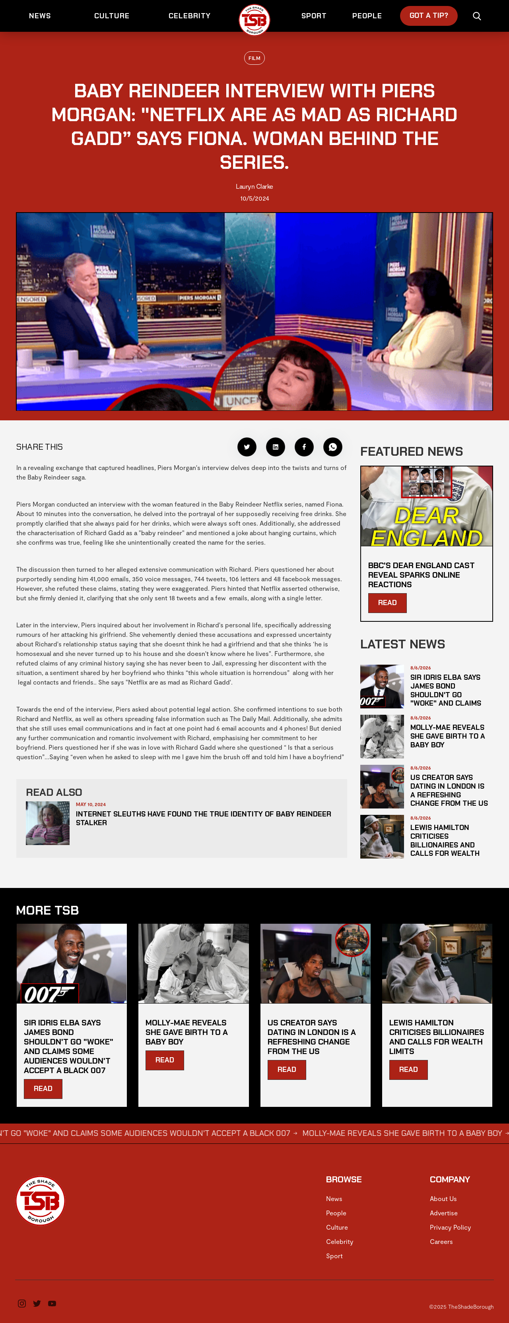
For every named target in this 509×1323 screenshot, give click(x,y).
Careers (441, 1241)
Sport (334, 1255)
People (336, 1213)
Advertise (444, 1213)
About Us (443, 1198)
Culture (337, 1227)
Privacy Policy (450, 1227)
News (334, 1198)
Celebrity (340, 1241)
